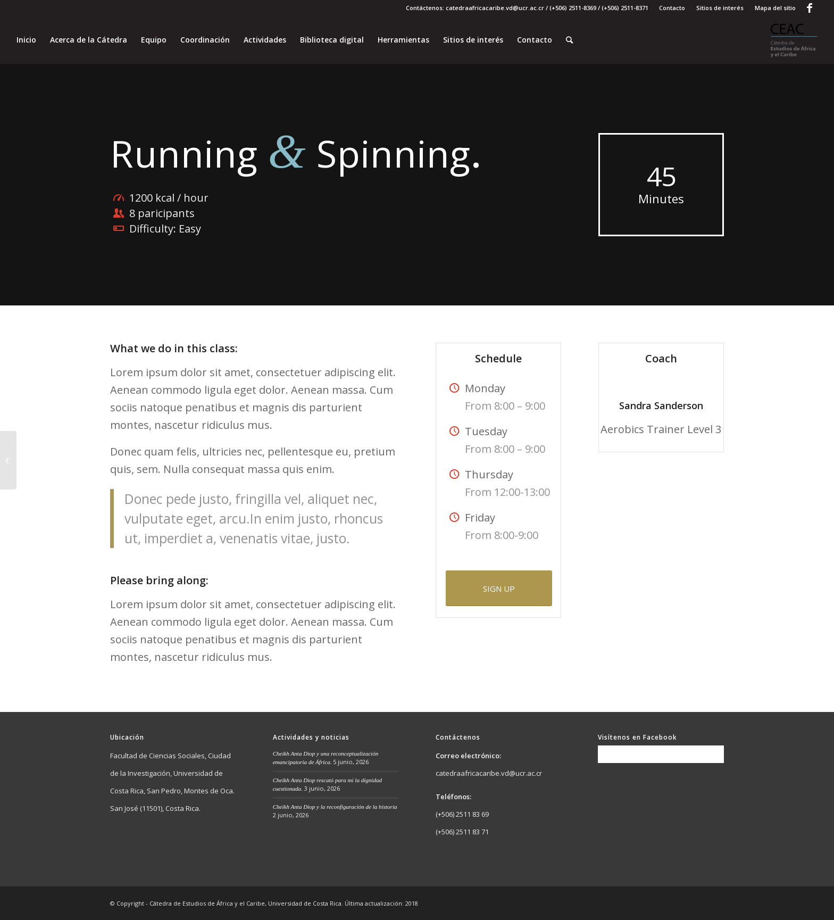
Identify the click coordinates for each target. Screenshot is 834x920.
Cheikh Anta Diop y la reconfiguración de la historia (335, 806)
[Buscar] (569, 40)
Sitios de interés (720, 8)
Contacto (672, 8)
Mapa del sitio (775, 8)
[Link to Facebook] (810, 8)
